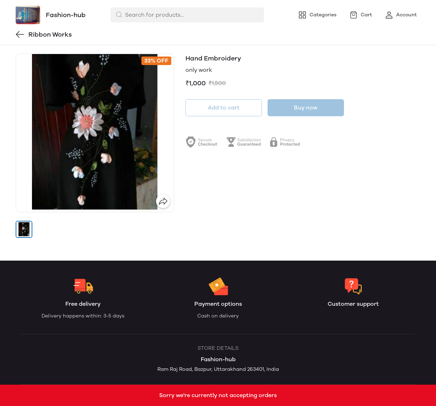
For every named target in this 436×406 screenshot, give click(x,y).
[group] (95, 133)
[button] (24, 229)
